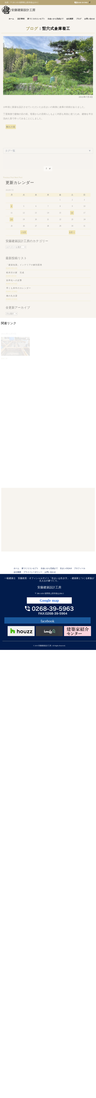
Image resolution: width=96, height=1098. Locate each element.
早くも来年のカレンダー (18, 289)
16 (72, 214)
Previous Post (8, 179)
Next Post (18, 179)
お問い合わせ (89, 19)
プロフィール (79, 568)
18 (11, 221)
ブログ (78, 19)
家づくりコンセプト (30, 568)
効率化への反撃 (14, 282)
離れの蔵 (10, 128)
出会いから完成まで (55, 19)
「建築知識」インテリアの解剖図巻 (24, 266)
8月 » (72, 234)
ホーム (11, 19)
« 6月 (23, 234)
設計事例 (20, 19)
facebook (47, 621)
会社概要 (69, 19)
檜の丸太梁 (11, 297)
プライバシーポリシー (32, 572)
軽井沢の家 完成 (15, 274)
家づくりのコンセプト (36, 19)
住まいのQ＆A (66, 568)
